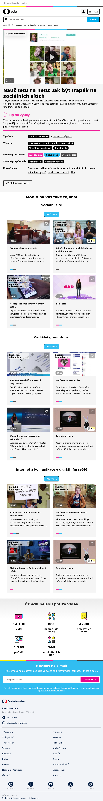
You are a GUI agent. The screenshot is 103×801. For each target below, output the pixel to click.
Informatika (35, 161)
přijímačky (32, 25)
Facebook (33, 168)
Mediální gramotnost (40, 148)
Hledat (93, 19)
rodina (49, 25)
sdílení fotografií (37, 172)
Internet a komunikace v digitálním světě (51, 143)
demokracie (21, 25)
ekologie (41, 25)
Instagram (90, 168)
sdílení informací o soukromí (55, 168)
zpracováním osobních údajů (51, 689)
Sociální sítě (60, 148)
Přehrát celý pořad (62, 136)
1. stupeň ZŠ (35, 154)
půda (56, 25)
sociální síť (77, 168)
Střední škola (69, 154)
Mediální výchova (54, 161)
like (73, 172)
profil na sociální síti (58, 172)
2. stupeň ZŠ (52, 154)
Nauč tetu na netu (38, 136)
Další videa (51, 213)
